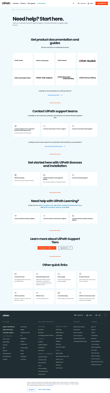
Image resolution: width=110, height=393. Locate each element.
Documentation (42, 362)
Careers (93, 332)
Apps (4, 347)
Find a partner (77, 329)
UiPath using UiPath (96, 347)
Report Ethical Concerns (97, 361)
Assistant (5, 350)
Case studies (59, 335)
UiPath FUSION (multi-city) (62, 356)
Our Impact (94, 350)
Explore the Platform (9, 327)
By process (40, 332)
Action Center (6, 339)
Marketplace (24, 338)
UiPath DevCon (59, 362)
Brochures (58, 344)
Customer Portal (42, 359)
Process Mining (24, 347)
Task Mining (23, 356)
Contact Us (78, 315)
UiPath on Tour (59, 359)
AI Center (5, 345)
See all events (59, 368)
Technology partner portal (80, 341)
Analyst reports (59, 332)
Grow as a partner (78, 335)
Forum (39, 365)
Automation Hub (7, 353)
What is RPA (41, 350)
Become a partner (78, 332)
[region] (55, 385)
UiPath (58, 365)
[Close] (108, 379)
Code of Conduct (95, 359)
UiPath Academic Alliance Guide (54, 207)
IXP (21, 335)
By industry (41, 329)
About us (93, 327)
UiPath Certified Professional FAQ (68, 205)
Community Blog (42, 368)
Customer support (8, 332)
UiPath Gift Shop (95, 353)
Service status (41, 374)
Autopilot (5, 359)
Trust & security (95, 344)
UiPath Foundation (95, 356)
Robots (22, 350)
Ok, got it (31, 389)
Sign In (89, 315)
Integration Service (25, 332)
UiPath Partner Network (79, 327)
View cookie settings (44, 389)
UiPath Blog (58, 329)
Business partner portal (79, 338)
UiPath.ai (93, 329)
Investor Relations (95, 341)
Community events (43, 371)
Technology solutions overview (45, 335)
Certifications (41, 347)
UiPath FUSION (59, 353)
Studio (22, 353)
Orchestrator (24, 344)
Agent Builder (6, 342)
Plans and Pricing (8, 329)
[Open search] (73, 3)
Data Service (24, 327)
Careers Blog (94, 335)
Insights (22, 329)
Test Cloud (23, 359)
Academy (40, 342)
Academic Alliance (42, 344)
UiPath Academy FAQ (45, 205)
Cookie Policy (50, 385)
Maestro (23, 341)
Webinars (58, 341)
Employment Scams (96, 364)
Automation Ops (7, 356)
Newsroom (93, 338)
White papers (59, 338)
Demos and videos (60, 347)
